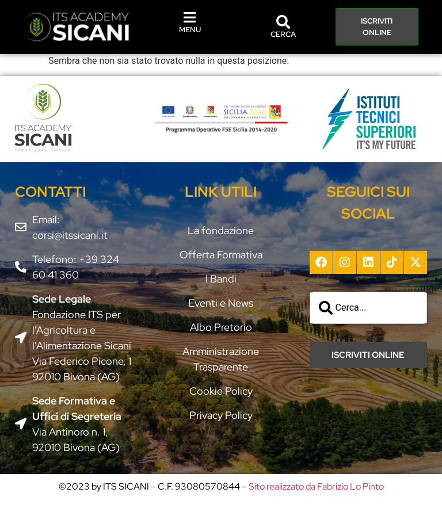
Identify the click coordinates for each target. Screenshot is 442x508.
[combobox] (369, 308)
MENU (190, 30)
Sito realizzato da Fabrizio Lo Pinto (316, 486)
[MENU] (190, 17)
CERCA (283, 34)
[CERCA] (283, 22)
